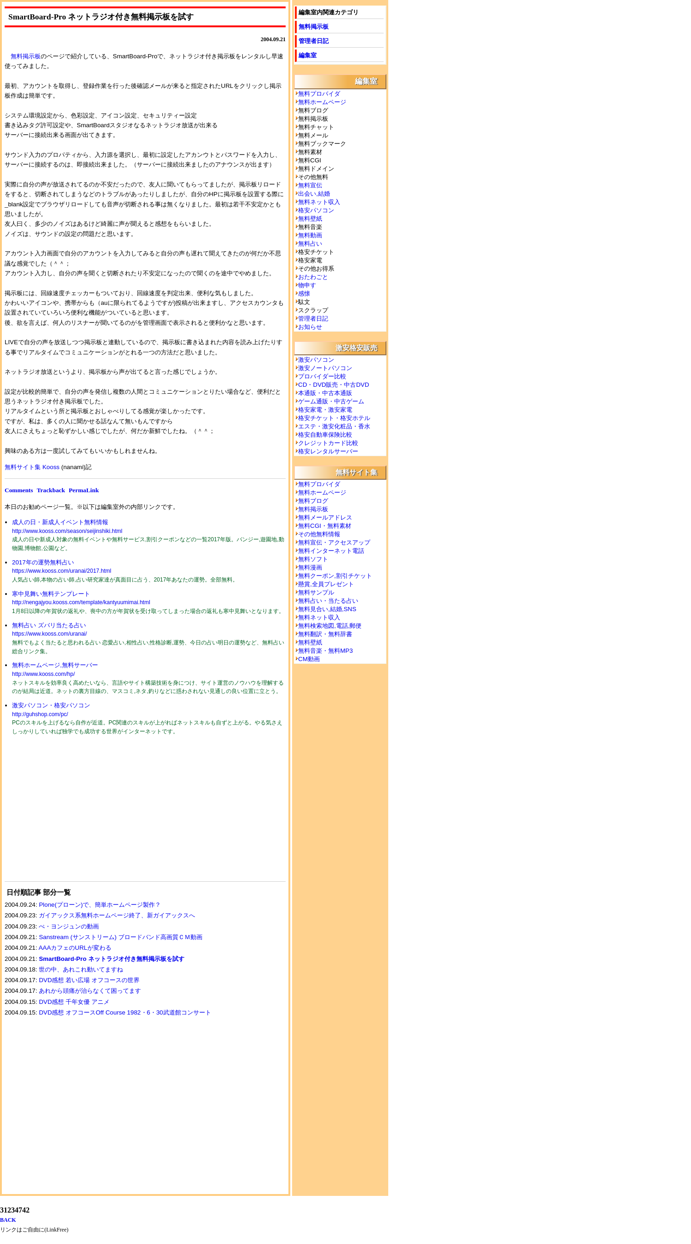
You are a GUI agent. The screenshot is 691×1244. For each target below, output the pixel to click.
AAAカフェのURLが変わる (74, 947)
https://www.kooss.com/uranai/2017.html (61, 571)
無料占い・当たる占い (328, 600)
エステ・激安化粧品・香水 (334, 426)
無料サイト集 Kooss (32, 467)
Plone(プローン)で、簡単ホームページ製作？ (100, 904)
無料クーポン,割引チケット (335, 575)
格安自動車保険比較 (325, 434)
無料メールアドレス (325, 517)
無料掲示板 (26, 56)
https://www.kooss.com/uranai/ (49, 634)
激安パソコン (316, 359)
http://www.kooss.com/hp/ (43, 674)
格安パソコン (316, 210)
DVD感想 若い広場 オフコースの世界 (89, 980)
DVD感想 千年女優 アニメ (74, 1001)
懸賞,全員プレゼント (326, 584)
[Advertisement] (74, 814)
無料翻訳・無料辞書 (325, 634)
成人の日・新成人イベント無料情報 (60, 522)
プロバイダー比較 (322, 376)
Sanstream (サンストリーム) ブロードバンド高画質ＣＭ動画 (120, 937)
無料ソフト (313, 559)
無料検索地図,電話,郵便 (329, 625)
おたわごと (313, 276)
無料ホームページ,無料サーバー (55, 665)
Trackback (51, 490)
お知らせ (310, 326)
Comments (19, 490)
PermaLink (84, 490)
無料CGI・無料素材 (324, 525)
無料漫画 (310, 567)
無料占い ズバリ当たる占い (49, 625)
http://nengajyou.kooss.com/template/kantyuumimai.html (81, 602)
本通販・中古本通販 (325, 393)
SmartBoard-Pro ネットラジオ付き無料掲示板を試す (111, 958)
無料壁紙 (310, 218)
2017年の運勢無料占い (43, 562)
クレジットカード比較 (328, 442)
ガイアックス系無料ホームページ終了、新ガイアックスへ (117, 915)
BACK (8, 1220)
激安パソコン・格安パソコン (51, 705)
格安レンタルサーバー (328, 451)
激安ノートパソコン (325, 368)
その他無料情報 (319, 534)
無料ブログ (313, 500)
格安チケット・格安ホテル (334, 418)
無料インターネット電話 (331, 550)
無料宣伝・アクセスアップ (334, 542)
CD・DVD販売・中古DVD (333, 384)
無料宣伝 (310, 185)
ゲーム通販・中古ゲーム (331, 401)
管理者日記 (314, 40)
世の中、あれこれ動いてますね (81, 969)
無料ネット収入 (319, 201)
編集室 (308, 55)
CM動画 (309, 659)
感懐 (304, 293)
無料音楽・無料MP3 (325, 650)
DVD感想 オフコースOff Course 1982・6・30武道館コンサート (125, 1012)
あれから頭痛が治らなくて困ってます (90, 990)
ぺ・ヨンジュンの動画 (69, 926)
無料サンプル (316, 592)
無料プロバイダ (319, 93)
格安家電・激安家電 (325, 409)
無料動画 (310, 235)
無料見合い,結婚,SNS (327, 609)
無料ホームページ (322, 102)
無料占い (310, 243)
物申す (307, 285)
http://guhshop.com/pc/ (40, 714)
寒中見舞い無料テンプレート (51, 593)
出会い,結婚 (314, 193)
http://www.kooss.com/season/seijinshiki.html (67, 531)
